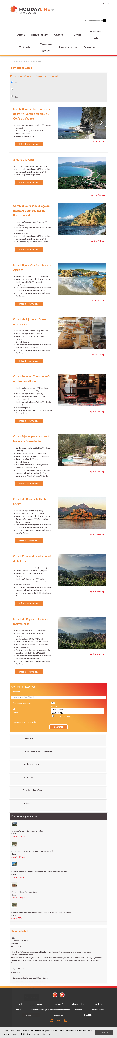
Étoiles (17, 90)
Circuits (77, 34)
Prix (15, 82)
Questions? (58, 1004)
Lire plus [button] (46, 1034)
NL (103, 3)
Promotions (89, 47)
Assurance (58, 1015)
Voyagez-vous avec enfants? (25, 722)
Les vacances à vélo (96, 34)
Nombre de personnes (22, 703)
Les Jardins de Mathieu (19, 940)
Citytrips (58, 34)
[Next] (100, 122)
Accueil (21, 34)
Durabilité (88, 1015)
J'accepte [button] (104, 1032)
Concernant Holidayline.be (59, 1009)
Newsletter (98, 1004)
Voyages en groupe (46, 47)
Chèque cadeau (78, 1004)
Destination (15, 691)
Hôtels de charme (39, 34)
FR (108, 3)
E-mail (31, 1005)
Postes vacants (98, 1009)
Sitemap (78, 1009)
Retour (15, 713)
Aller (15, 709)
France (25, 61)
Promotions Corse (35, 61)
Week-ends (24, 47)
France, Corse (16, 946)
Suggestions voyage (68, 47)
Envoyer (31, 1015)
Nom (16, 97)
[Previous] (63, 122)
